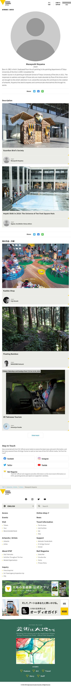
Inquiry (5, 567)
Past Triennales (8, 554)
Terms (40, 560)
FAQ (5, 576)
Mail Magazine (43, 551)
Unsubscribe (42, 557)
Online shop (42, 513)
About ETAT (7, 551)
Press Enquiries (8, 570)
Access (5, 513)
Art (37, 671)
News (39, 517)
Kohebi (40, 547)
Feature (27, 671)
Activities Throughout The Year (13, 557)
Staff (43, 676)
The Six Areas (42, 525)
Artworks (6, 541)
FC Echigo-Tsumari (44, 544)
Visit (4, 522)
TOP (3, 487)
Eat (39, 531)
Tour (5, 528)
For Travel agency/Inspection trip (14, 573)
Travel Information (45, 522)
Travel (48, 671)
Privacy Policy (42, 563)
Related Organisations (10, 560)
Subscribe (41, 554)
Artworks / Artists (8, 10)
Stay (39, 534)
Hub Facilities (42, 528)
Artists (21, 487)
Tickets (6, 525)
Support (40, 538)
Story (31, 676)
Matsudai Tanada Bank (45, 541)
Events (5, 517)
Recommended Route (10, 531)
